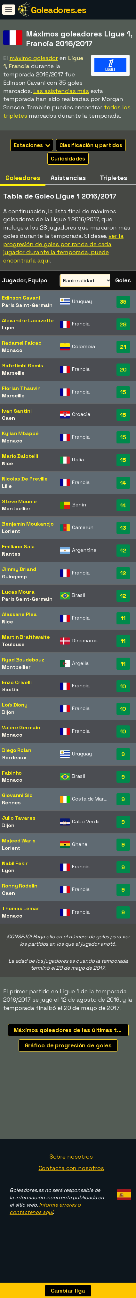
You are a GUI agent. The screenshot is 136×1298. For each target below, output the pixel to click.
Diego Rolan (16, 750)
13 (123, 527)
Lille (7, 486)
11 (123, 618)
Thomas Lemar (20, 908)
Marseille (13, 373)
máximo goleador (34, 58)
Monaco (12, 350)
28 (123, 324)
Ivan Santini (17, 411)
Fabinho (12, 773)
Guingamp (14, 576)
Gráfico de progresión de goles (68, 1045)
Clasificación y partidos (91, 145)
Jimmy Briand (19, 569)
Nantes (11, 554)
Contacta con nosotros (71, 1168)
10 (123, 686)
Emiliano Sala (18, 546)
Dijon (8, 712)
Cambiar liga (68, 1290)
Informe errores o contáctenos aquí (45, 1208)
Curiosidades (68, 158)
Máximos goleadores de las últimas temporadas (71, 1030)
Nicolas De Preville (25, 478)
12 (123, 550)
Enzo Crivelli (17, 682)
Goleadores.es (58, 10)
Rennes (11, 802)
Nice (7, 463)
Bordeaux (14, 757)
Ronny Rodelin (19, 885)
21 (123, 346)
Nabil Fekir (15, 863)
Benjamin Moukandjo (28, 523)
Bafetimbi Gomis (22, 365)
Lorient (11, 531)
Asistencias (68, 178)
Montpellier (16, 508)
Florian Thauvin (21, 388)
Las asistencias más (61, 91)
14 (123, 482)
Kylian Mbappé (20, 433)
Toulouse (13, 644)
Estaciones (32, 145)
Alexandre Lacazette (28, 320)
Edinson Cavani (21, 297)
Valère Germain (21, 727)
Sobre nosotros (71, 1156)
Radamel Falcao (22, 343)
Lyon (8, 327)
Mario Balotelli (20, 456)
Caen (8, 418)
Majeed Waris (19, 840)
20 (123, 369)
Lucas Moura (18, 592)
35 (123, 301)
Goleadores (22, 178)
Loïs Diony (15, 704)
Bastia (10, 689)
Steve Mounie (19, 501)
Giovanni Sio (17, 795)
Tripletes (113, 178)
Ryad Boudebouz (23, 659)
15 (123, 392)
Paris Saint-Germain (27, 305)
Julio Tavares (19, 818)
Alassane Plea (19, 614)
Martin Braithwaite (26, 637)
